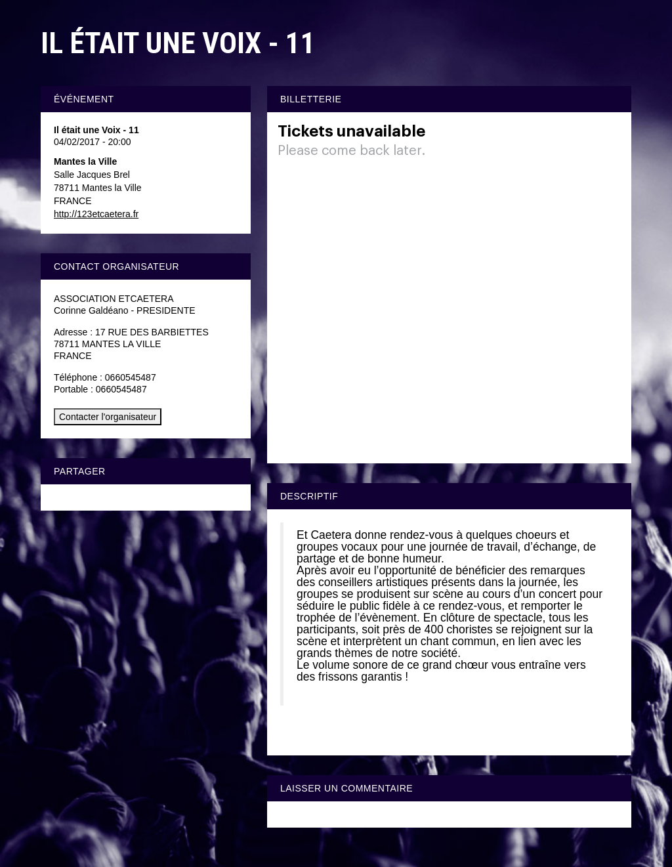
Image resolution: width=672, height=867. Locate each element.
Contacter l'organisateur (107, 417)
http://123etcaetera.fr (96, 214)
